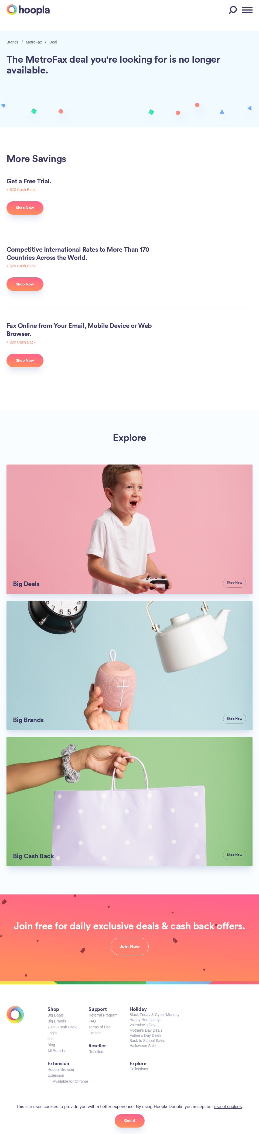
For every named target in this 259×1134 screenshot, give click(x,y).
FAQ (92, 1021)
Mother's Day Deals (146, 1030)
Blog (51, 1045)
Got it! (129, 1120)
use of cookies (228, 1106)
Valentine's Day (142, 1025)
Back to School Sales (147, 1040)
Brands (12, 42)
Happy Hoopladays (145, 1020)
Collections (139, 1069)
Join (50, 1039)
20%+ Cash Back (62, 1027)
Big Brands (56, 1021)
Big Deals (55, 1015)
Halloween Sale (143, 1046)
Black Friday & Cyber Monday (154, 1014)
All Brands (56, 1051)
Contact (94, 1033)
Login (52, 1033)
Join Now (130, 946)
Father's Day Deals (146, 1035)
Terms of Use (99, 1027)
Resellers (96, 1051)
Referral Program (102, 1015)
